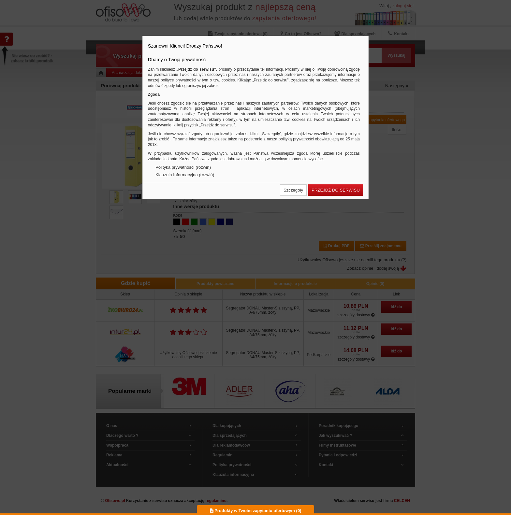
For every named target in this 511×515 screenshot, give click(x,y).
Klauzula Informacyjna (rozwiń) (184, 175)
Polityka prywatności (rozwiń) (183, 167)
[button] (293, 190)
